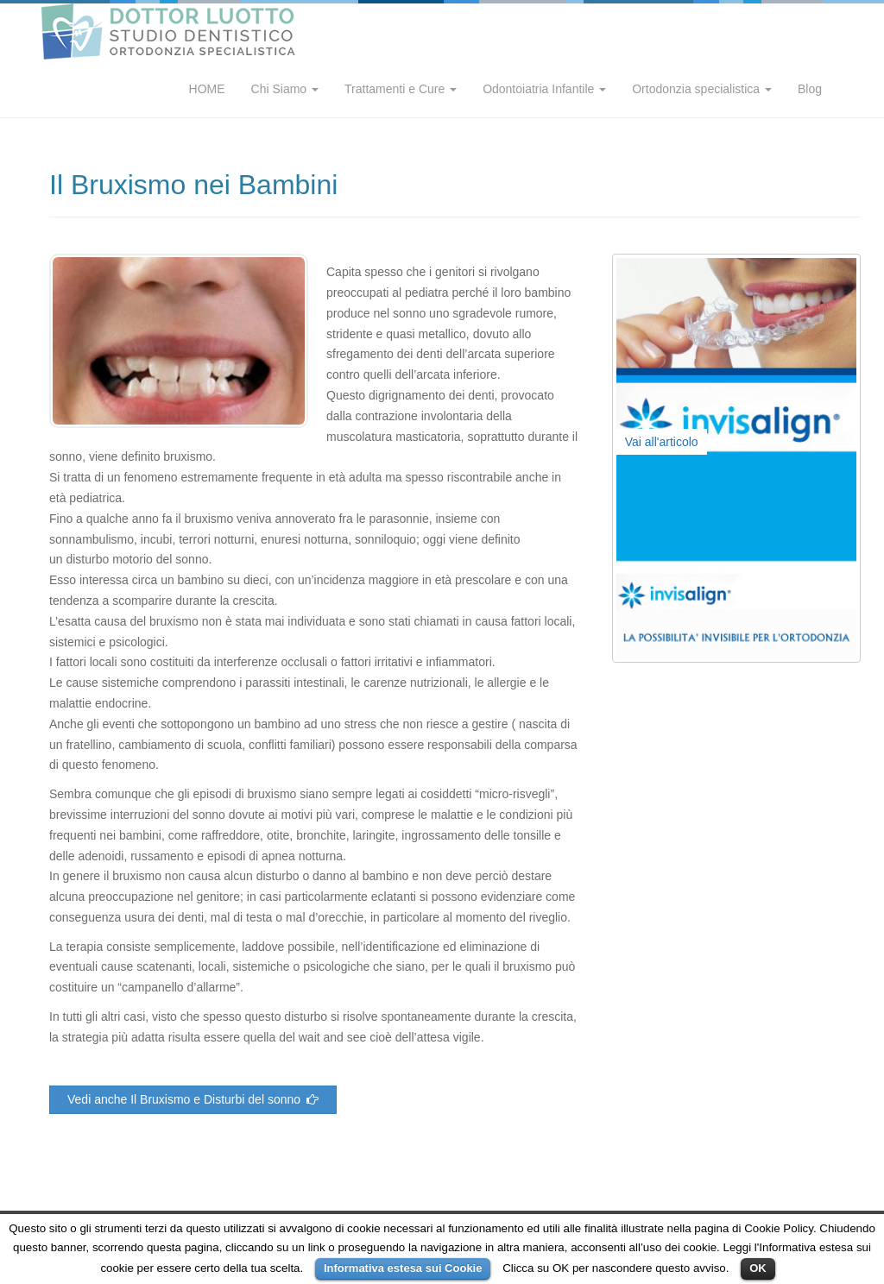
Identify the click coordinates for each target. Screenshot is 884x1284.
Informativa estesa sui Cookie (403, 1268)
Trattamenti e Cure (400, 89)
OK (758, 1268)
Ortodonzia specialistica (702, 89)
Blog (810, 89)
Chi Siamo (285, 89)
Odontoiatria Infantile (544, 89)
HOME (207, 89)
